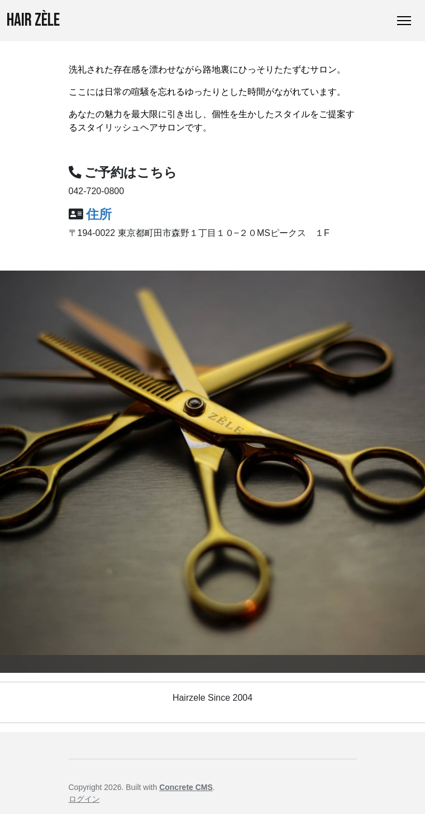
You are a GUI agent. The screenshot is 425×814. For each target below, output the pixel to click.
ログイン (84, 798)
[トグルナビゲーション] (404, 20)
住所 (99, 214)
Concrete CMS (186, 787)
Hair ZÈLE (33, 20)
